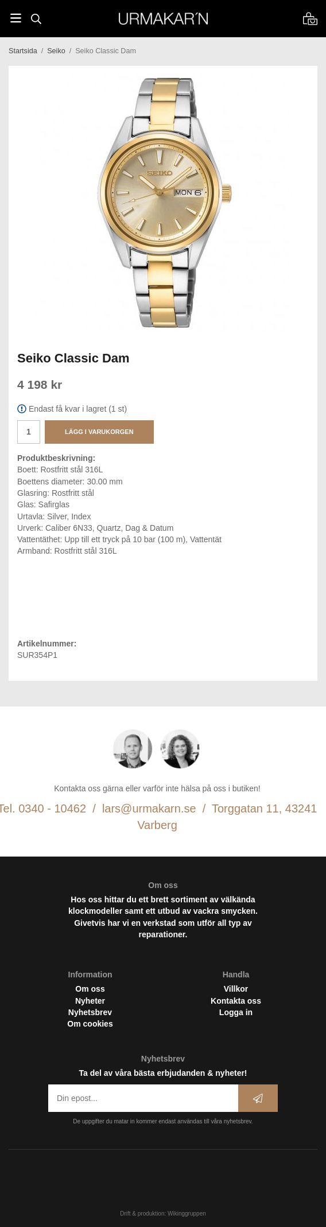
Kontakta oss (236, 1000)
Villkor (236, 988)
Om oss (89, 988)
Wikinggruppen (187, 1213)
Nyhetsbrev (90, 1012)
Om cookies (89, 1023)
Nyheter (90, 1000)
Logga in (236, 1012)
